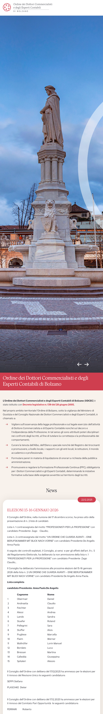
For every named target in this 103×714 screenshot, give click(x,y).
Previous (79, 365)
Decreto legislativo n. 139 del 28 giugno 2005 (48, 404)
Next (86, 365)
